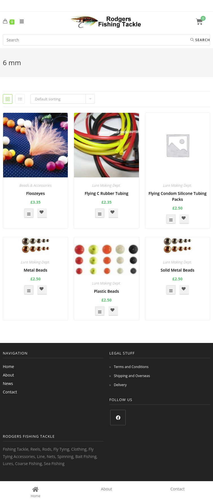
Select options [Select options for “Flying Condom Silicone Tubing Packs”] (171, 219)
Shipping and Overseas (132, 375)
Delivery (120, 384)
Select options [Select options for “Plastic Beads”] (100, 311)
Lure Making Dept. (106, 185)
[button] (42, 213)
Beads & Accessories (35, 185)
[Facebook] (118, 417)
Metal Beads (35, 270)
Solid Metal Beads (178, 270)
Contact (10, 392)
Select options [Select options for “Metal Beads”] (29, 290)
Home (8, 366)
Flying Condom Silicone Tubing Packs (178, 196)
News (8, 383)
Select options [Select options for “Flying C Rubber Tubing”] (100, 213)
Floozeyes (35, 193)
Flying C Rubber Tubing (107, 193)
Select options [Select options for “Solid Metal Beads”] (171, 290)
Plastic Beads (106, 291)
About (8, 375)
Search (200, 40)
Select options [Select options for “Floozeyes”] (29, 213)
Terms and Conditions (131, 366)
